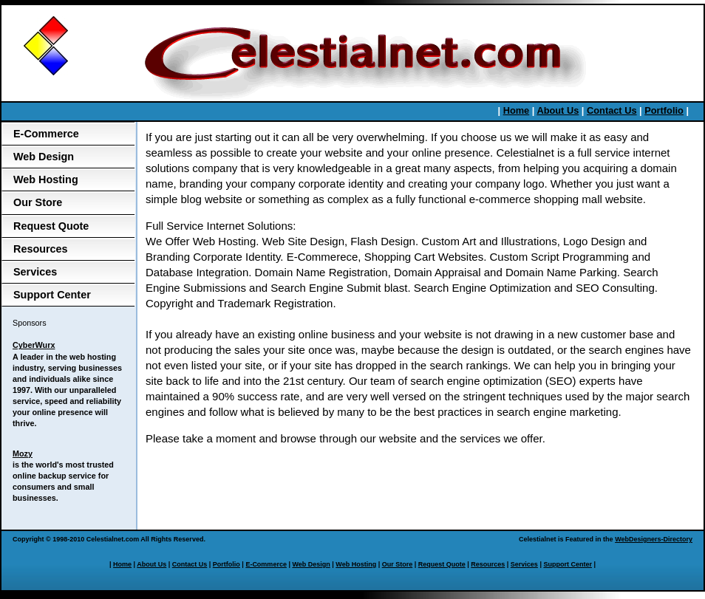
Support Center (52, 295)
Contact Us (612, 110)
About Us (558, 110)
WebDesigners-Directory (653, 539)
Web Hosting (45, 179)
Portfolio (664, 110)
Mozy (23, 453)
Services (35, 272)
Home (516, 110)
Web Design (43, 156)
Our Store (37, 202)
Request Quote (51, 226)
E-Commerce (46, 134)
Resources (40, 249)
